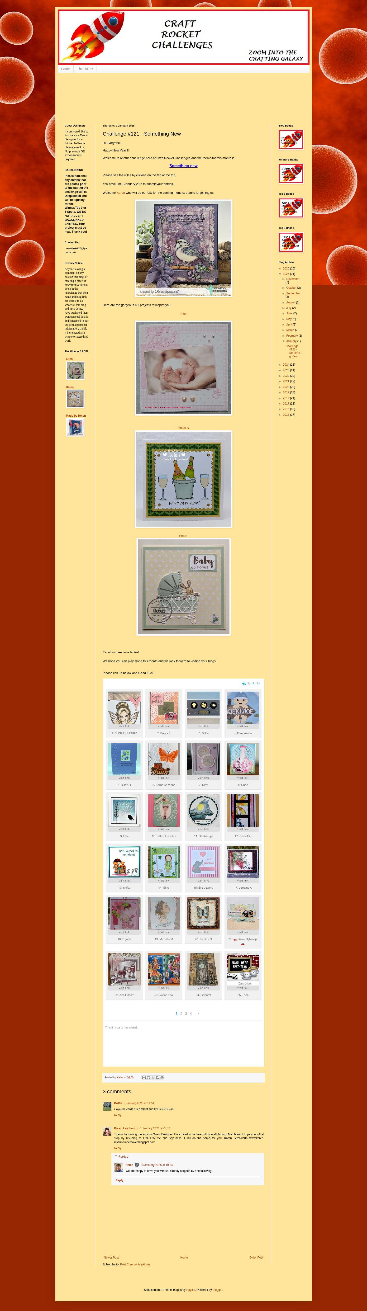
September (293, 293)
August (291, 302)
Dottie (118, 1103)
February (292, 335)
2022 (286, 375)
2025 (286, 274)
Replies (123, 1156)
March (290, 330)
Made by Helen (76, 415)
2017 (286, 403)
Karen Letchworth (126, 1128)
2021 (286, 381)
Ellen (184, 314)
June (289, 313)
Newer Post (111, 1257)
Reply (118, 1115)
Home (65, 69)
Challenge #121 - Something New (293, 351)
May (289, 319)
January (291, 341)
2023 (286, 370)
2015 (286, 414)
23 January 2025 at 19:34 (156, 1165)
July (289, 308)
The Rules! (85, 69)
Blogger (217, 1290)
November (292, 279)
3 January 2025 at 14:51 (139, 1103)
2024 (286, 364)
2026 (286, 268)
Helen (183, 536)
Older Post (256, 1257)
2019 (286, 392)
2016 (286, 409)
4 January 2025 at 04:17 (155, 1128)
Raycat (190, 1290)
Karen (121, 192)
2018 (286, 398)
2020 (286, 387)
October (291, 287)
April (289, 324)
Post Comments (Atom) (135, 1264)
